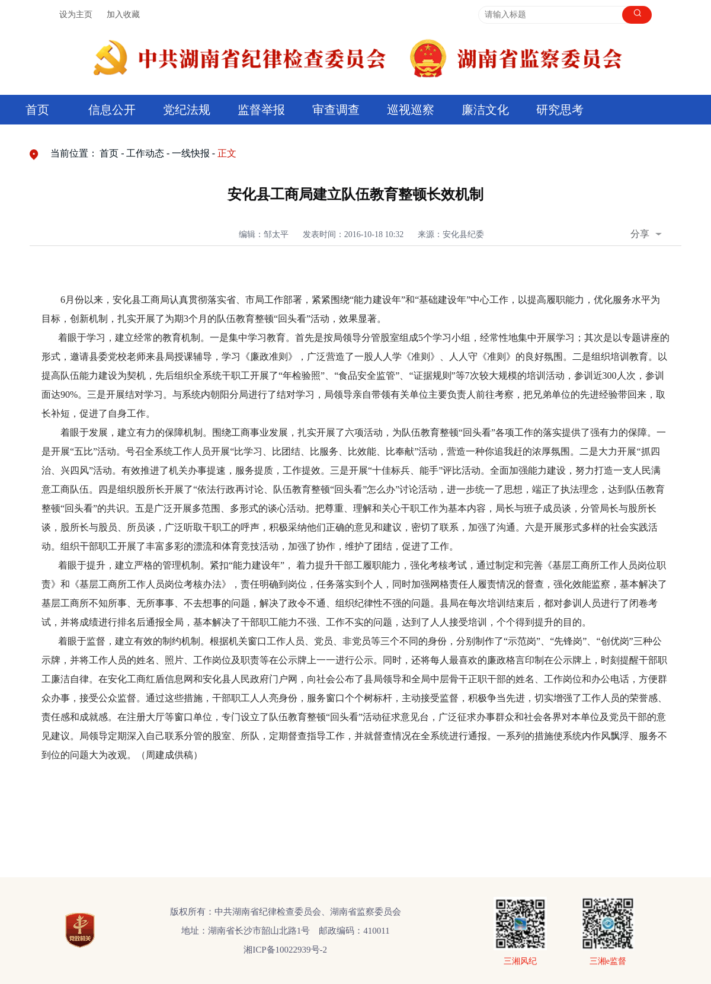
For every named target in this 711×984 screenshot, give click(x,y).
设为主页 (75, 14)
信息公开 (112, 109)
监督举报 (261, 109)
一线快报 (191, 153)
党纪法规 (186, 109)
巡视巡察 (410, 109)
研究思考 (560, 109)
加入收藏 (123, 14)
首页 (37, 109)
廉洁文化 (485, 109)
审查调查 (336, 109)
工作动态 (145, 153)
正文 (226, 153)
